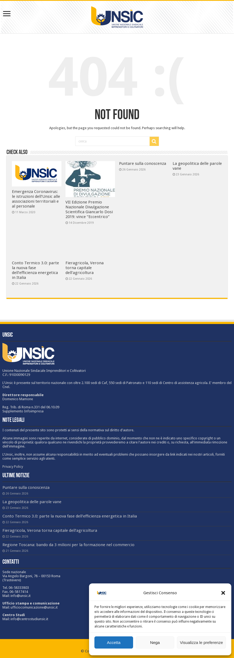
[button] (223, 593)
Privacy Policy (12, 467)
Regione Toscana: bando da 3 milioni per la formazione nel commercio (68, 544)
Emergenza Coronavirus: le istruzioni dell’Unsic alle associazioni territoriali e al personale (36, 199)
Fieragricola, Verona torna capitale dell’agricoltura (84, 267)
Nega (155, 642)
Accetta (113, 642)
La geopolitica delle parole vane (31, 501)
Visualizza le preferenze (201, 642)
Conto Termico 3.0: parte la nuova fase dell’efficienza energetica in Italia (35, 270)
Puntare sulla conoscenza (142, 163)
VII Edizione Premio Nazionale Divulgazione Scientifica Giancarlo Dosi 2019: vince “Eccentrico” (89, 209)
